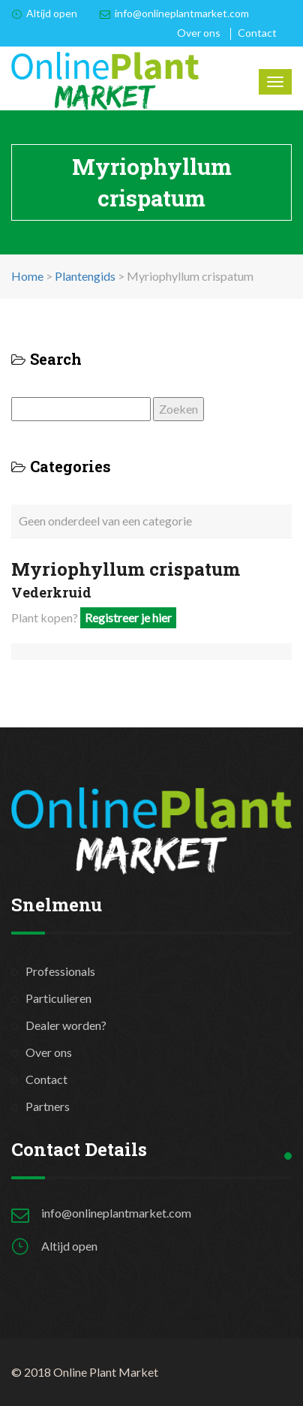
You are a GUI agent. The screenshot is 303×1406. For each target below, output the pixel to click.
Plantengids (85, 276)
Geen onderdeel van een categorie (105, 520)
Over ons (198, 32)
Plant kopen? (93, 617)
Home (27, 276)
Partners (48, 1106)
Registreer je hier (128, 617)
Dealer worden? (66, 1025)
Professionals (60, 971)
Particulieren (59, 998)
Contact (257, 32)
